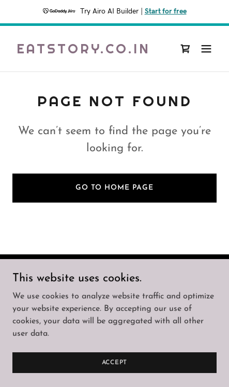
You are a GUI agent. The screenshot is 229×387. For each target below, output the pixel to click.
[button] (206, 48)
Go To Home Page (114, 188)
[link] (83, 51)
